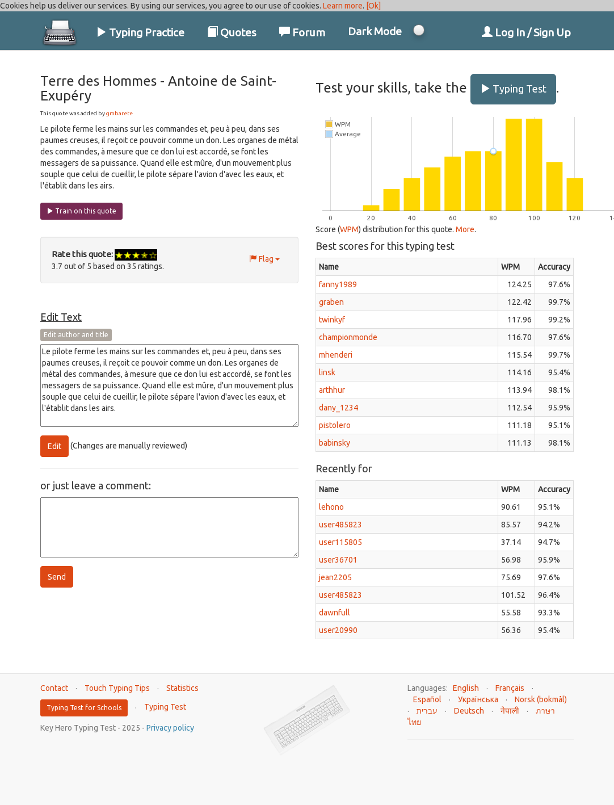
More (465, 229)
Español (427, 699)
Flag (264, 258)
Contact (54, 688)
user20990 (338, 630)
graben (331, 302)
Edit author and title (76, 334)
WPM (349, 229)
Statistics (182, 688)
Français (509, 688)
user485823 (340, 524)
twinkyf (332, 319)
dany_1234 (338, 407)
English (466, 688)
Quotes (231, 32)
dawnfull (334, 612)
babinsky (334, 442)
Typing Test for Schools (84, 707)
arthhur (332, 390)
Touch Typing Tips (117, 688)
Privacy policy (170, 727)
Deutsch (469, 710)
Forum (302, 32)
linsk (327, 372)
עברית (427, 710)
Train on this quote (81, 211)
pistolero (335, 425)
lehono (331, 506)
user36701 (338, 559)
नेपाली (510, 710)
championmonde (348, 337)
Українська (478, 699)
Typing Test (513, 88)
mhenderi (335, 354)
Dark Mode (375, 31)
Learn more (343, 5)
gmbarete (119, 113)
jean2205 (335, 577)
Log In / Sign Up (526, 32)
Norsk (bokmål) (541, 699)
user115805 (340, 542)
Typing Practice (140, 32)
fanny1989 (338, 284)
